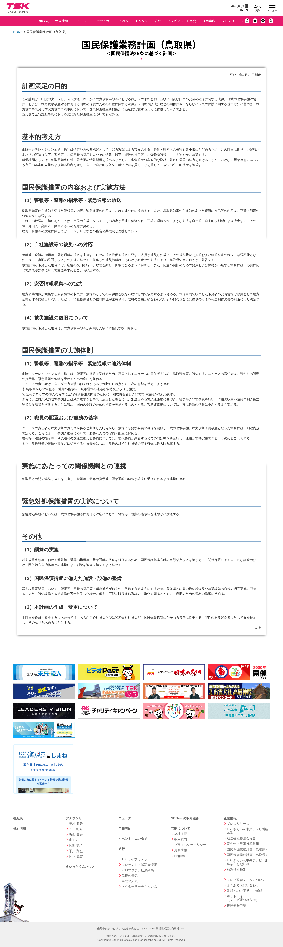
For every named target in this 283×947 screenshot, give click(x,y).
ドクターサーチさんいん (139, 886)
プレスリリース (233, 20)
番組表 (44, 20)
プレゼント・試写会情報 (139, 864)
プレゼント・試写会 (181, 20)
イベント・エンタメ (133, 20)
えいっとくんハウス (80, 866)
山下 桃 (74, 840)
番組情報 (61, 20)
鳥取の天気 (130, 881)
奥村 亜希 (76, 823)
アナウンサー (103, 20)
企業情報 (230, 818)
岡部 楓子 (76, 845)
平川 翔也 (76, 851)
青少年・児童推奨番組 (243, 843)
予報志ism (126, 828)
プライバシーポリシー (190, 844)
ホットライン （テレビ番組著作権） (243, 898)
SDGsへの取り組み (185, 818)
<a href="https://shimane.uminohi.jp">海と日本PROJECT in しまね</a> (43, 769)
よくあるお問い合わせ (243, 885)
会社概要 (180, 834)
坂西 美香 (76, 834)
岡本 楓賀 (76, 856)
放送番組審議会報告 (241, 838)
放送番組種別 (236, 869)
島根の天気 (130, 875)
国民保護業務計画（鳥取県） (248, 855)
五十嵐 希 (76, 829)
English (179, 856)
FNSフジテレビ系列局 (138, 870)
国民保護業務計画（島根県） (248, 849)
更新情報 (180, 850)
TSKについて (180, 828)
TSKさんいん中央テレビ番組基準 (247, 831)
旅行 (157, 20)
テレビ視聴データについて (246, 880)
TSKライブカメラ (134, 859)
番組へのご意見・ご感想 (244, 890)
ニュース (80, 20)
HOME (18, 32)
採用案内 (208, 20)
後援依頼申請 (236, 905)
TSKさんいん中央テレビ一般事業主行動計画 (247, 862)
